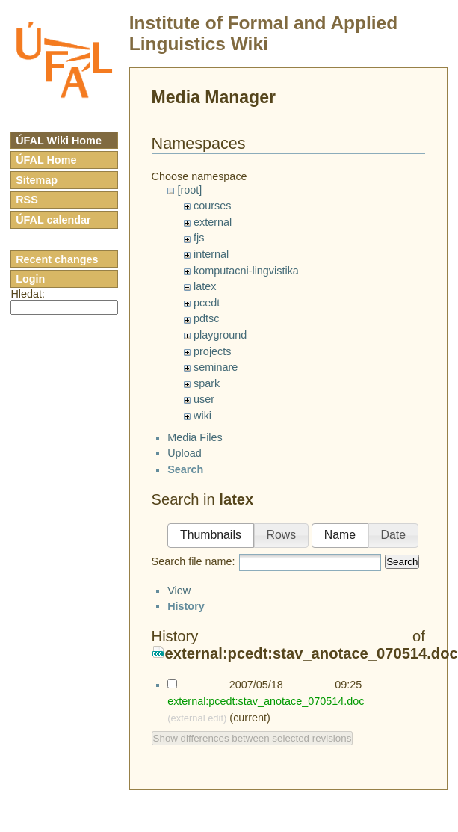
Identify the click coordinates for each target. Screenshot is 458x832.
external (213, 222)
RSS (27, 200)
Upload (184, 502)
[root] (189, 190)
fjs (199, 238)
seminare (216, 367)
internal (211, 254)
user (204, 399)
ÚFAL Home (46, 160)
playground (220, 335)
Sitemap (37, 180)
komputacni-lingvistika (246, 271)
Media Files (195, 487)
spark (207, 383)
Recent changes (57, 259)
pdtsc (206, 318)
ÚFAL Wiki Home (59, 141)
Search (402, 611)
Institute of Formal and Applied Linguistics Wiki (263, 33)
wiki (202, 416)
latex (205, 286)
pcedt (207, 303)
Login (30, 279)
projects (212, 351)
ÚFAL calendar (53, 220)
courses (212, 206)
